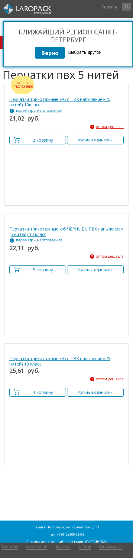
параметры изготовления (39, 110)
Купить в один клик (95, 140)
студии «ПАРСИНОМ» (89, 541)
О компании (36, 546)
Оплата (85, 546)
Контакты (10, 546)
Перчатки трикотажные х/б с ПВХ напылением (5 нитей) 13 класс (59, 361)
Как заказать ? (110, 546)
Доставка (63, 546)
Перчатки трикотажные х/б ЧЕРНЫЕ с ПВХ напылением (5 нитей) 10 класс (66, 231)
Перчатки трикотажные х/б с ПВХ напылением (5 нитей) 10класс (59, 102)
